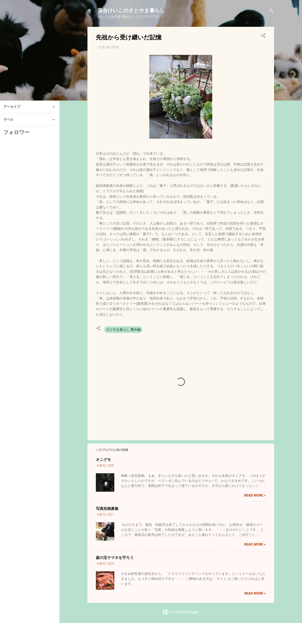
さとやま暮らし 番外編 (123, 329)
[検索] (271, 11)
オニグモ (103, 459)
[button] (263, 36)
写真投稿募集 (107, 508)
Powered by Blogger (181, 612)
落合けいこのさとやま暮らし (131, 10)
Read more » (255, 495)
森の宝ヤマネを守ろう (115, 557)
